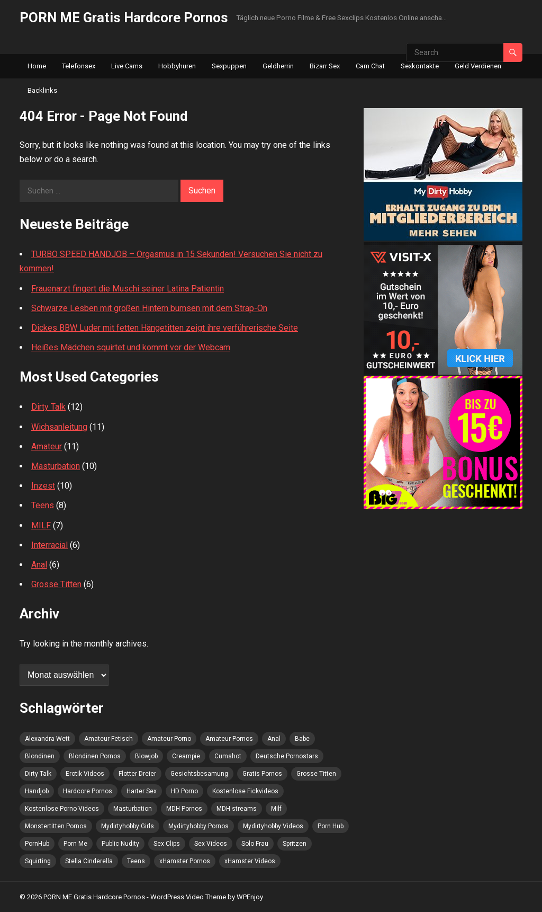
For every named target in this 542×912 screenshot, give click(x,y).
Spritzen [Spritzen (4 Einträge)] (294, 843)
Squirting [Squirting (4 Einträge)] (38, 861)
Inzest (43, 486)
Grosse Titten (56, 584)
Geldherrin (278, 66)
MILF (41, 525)
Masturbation (55, 466)
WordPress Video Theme (188, 897)
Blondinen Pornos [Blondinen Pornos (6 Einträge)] (95, 756)
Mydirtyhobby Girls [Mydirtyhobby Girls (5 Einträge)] (127, 826)
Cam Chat (370, 66)
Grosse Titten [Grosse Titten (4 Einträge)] (316, 773)
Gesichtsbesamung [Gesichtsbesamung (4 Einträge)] (199, 773)
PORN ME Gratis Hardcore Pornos (124, 17)
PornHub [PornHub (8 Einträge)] (37, 843)
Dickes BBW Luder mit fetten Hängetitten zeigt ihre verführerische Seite (164, 328)
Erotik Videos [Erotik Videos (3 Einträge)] (85, 773)
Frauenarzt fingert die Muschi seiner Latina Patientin (127, 289)
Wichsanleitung (59, 427)
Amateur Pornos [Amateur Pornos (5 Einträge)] (229, 738)
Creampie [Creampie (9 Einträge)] (186, 756)
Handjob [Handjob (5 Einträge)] (37, 791)
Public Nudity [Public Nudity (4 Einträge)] (120, 843)
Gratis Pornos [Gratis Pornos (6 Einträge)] (262, 773)
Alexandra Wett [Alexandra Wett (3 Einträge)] (47, 738)
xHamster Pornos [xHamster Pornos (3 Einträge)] (184, 861)
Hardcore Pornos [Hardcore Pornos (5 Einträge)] (87, 791)
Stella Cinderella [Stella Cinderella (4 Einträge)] (89, 861)
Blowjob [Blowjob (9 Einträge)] (146, 756)
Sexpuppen (229, 66)
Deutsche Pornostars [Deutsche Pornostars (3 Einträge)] (287, 756)
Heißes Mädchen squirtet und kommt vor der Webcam (130, 347)
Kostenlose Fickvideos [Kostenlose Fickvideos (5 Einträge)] (245, 791)
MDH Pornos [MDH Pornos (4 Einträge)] (184, 808)
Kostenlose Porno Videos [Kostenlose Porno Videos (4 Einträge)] (62, 808)
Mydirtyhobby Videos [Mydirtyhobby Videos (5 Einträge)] (273, 826)
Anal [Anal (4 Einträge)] (274, 738)
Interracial (49, 545)
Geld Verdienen (478, 66)
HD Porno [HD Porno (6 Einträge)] (184, 791)
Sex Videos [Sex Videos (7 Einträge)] (210, 843)
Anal (39, 565)
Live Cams (126, 66)
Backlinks (42, 90)
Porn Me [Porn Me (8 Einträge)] (75, 843)
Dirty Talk (48, 407)
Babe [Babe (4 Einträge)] (302, 738)
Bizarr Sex (325, 66)
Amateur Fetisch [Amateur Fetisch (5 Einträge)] (108, 738)
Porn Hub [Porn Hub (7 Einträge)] (331, 826)
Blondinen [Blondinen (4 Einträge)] (40, 756)
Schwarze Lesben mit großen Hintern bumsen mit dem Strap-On (149, 308)
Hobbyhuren (177, 66)
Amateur (46, 446)
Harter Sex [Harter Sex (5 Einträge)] (142, 791)
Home (37, 66)
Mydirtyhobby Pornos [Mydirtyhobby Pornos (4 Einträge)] (198, 826)
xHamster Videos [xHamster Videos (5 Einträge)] (249, 861)
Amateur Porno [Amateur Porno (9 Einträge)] (169, 738)
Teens (42, 505)
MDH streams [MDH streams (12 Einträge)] (236, 808)
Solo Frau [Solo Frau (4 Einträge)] (254, 843)
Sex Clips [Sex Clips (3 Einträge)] (166, 843)
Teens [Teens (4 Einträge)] (136, 861)
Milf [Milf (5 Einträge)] (276, 808)
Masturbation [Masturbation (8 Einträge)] (132, 808)
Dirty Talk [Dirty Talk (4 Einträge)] (38, 773)
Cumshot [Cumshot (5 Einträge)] (227, 756)
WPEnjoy (250, 897)
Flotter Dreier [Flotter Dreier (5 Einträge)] (137, 773)
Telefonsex (78, 66)
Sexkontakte (420, 66)
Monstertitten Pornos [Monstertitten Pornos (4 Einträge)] (56, 826)
